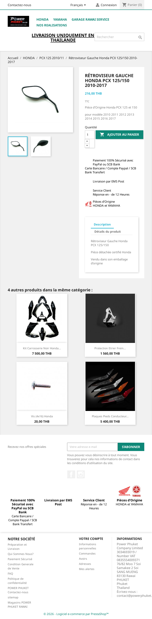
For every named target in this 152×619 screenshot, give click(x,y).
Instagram (81, 474)
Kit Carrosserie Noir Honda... (42, 348)
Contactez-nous (19, 5)
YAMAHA (60, 19)
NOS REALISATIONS (51, 25)
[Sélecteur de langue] (78, 5)
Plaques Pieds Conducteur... (110, 416)
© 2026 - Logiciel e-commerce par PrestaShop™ (76, 614)
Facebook (71, 474)
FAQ (10, 573)
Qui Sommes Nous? (20, 554)
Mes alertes (86, 569)
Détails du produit (107, 231)
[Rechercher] (119, 37)
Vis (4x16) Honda (42, 416)
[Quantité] (89, 134)
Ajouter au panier (119, 134)
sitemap (13, 597)
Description (102, 224)
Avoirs (83, 558)
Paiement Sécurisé (20, 559)
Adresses (85, 564)
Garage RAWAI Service (90, 19)
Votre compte (91, 538)
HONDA (42, 19)
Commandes (87, 553)
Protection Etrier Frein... (110, 348)
